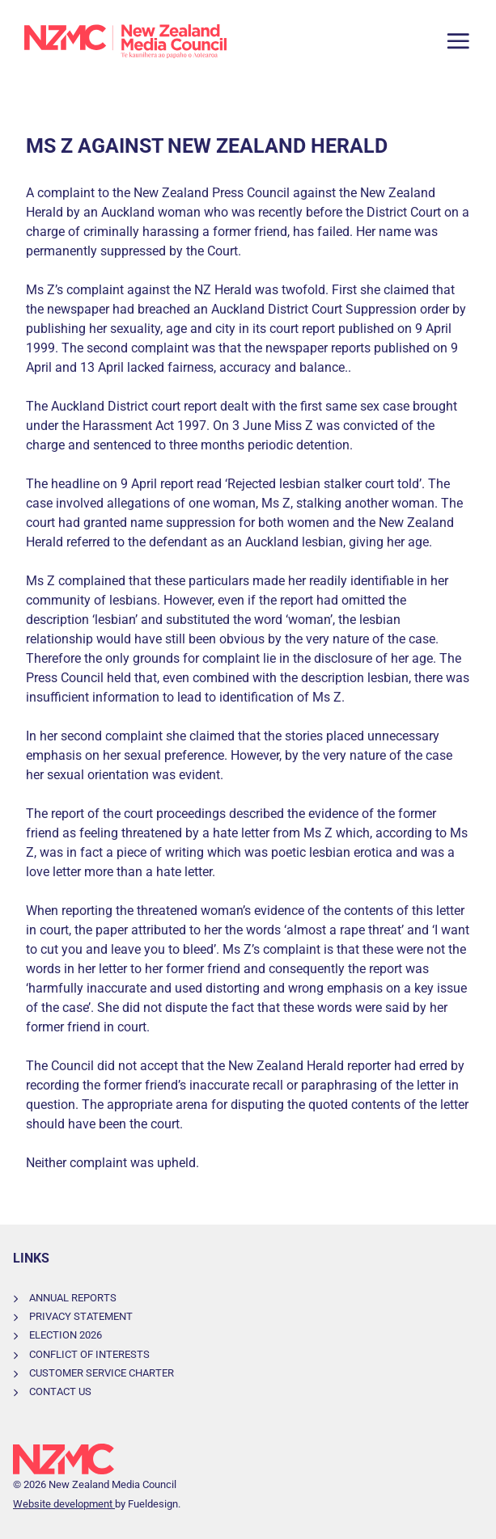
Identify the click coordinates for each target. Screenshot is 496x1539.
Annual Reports (73, 1298)
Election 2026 (65, 1335)
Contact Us (60, 1391)
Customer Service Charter (101, 1373)
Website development (64, 1504)
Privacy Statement (81, 1316)
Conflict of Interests (89, 1354)
